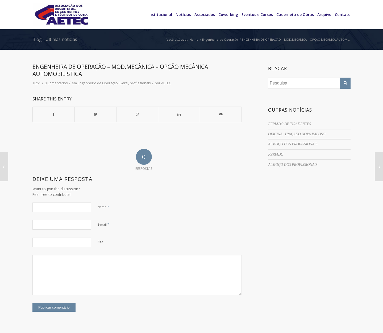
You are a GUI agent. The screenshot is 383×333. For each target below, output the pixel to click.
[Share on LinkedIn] (179, 114)
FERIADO (275, 155)
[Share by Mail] (221, 114)
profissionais (140, 83)
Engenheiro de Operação (98, 83)
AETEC (166, 83)
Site (100, 242)
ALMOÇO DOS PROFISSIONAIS (292, 144)
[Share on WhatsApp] (137, 114)
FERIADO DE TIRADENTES (289, 124)
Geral (123, 83)
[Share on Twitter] (95, 114)
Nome (103, 206)
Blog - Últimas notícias (54, 39)
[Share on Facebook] (53, 114)
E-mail (103, 224)
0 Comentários (56, 83)
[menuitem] (158, 15)
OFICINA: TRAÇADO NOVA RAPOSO (296, 134)
